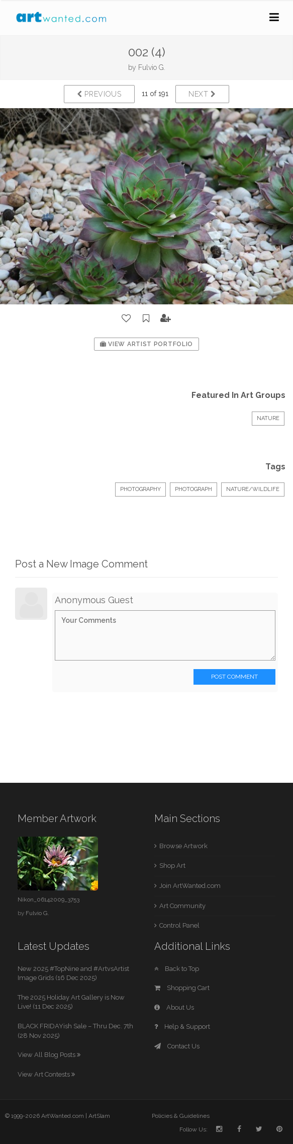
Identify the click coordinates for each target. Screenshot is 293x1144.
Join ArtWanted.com (190, 885)
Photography (140, 489)
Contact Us (177, 1046)
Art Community (182, 906)
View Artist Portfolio (146, 344)
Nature (268, 418)
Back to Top (176, 968)
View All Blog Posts (49, 1054)
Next (202, 94)
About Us (174, 1007)
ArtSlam (99, 1115)
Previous (99, 94)
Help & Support (182, 1026)
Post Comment (234, 676)
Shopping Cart (182, 988)
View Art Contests (46, 1074)
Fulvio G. (151, 67)
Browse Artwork (183, 846)
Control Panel (179, 925)
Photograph (193, 489)
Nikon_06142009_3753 (48, 899)
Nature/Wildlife (252, 489)
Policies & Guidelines (181, 1115)
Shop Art (172, 865)
